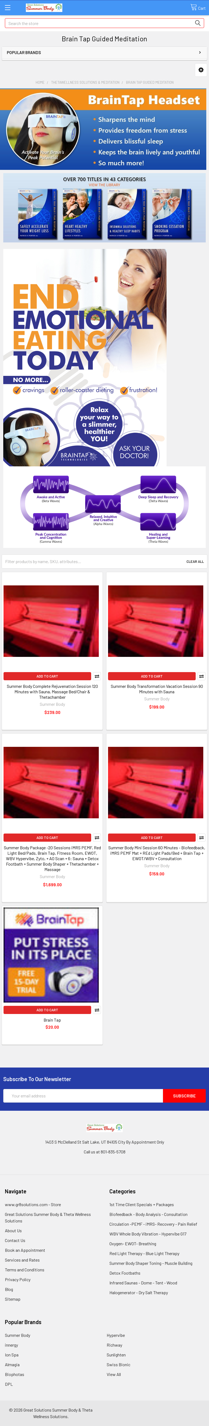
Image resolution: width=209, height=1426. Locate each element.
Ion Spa (12, 1354)
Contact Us (15, 1240)
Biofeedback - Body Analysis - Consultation (148, 1214)
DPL (9, 1384)
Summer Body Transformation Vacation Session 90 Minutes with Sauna (157, 689)
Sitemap (12, 1299)
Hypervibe (116, 1335)
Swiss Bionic (118, 1364)
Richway (114, 1344)
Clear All (195, 561)
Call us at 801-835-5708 (104, 1151)
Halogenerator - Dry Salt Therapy (138, 1292)
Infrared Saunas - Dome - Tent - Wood (143, 1282)
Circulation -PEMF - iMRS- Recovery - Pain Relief (153, 1224)
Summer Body (17, 1335)
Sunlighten (116, 1354)
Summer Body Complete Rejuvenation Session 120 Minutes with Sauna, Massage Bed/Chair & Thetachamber (52, 692)
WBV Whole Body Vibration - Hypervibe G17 (147, 1233)
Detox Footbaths (124, 1272)
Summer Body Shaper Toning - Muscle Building (150, 1263)
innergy (11, 1344)
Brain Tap (52, 1019)
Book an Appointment (25, 1250)
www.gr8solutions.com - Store (33, 1204)
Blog (9, 1289)
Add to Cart (47, 676)
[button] (201, 70)
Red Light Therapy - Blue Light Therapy (144, 1253)
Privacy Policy (17, 1279)
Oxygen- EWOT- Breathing (132, 1243)
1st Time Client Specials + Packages (141, 1204)
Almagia (12, 1364)
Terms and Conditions (24, 1269)
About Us (13, 1230)
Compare (97, 676)
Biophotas (14, 1374)
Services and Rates (22, 1259)
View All (114, 1374)
